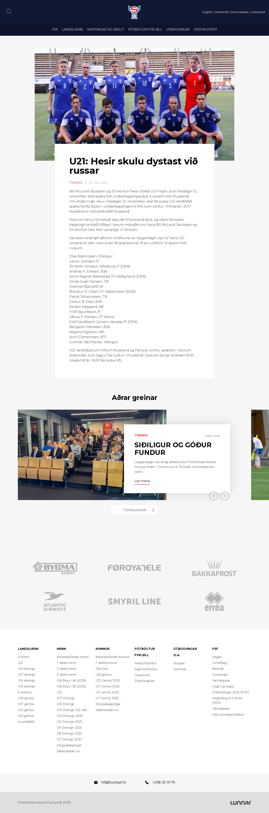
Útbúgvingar (178, 29)
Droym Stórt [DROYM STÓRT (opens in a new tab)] (205, 29)
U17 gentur (26, 704)
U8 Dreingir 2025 (69, 733)
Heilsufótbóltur (145, 663)
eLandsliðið (26, 722)
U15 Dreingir (65, 704)
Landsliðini (72, 29)
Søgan (217, 657)
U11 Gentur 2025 (107, 686)
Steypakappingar (69, 745)
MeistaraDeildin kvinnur (113, 657)
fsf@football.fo (114, 782)
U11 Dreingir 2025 (69, 722)
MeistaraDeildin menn (73, 657)
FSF (55, 29)
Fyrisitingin (220, 675)
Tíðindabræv (221, 709)
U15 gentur (26, 716)
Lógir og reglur (223, 686)
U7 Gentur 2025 (107, 698)
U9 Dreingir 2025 (69, 728)
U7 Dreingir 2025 (69, 739)
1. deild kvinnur (106, 663)
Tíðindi (76, 183)
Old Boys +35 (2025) (71, 686)
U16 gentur (26, 710)
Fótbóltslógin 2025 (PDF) (230, 692)
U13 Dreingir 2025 (69, 716)
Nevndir (218, 669)
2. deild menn (66, 669)
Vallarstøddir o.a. (68, 751)
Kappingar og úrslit (105, 29)
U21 (20, 663)
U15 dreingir (26, 686)
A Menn (23, 657)
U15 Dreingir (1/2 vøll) (72, 710)
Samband (258, 12)
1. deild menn (66, 663)
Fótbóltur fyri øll (145, 29)
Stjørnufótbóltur (146, 669)
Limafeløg (219, 663)
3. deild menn (66, 675)
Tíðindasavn (134, 510)
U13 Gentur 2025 (108, 680)
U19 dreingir (26, 669)
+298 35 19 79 (163, 782)
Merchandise (240, 12)
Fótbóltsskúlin (144, 681)
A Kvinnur (25, 692)
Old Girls (102, 669)
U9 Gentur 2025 (107, 692)
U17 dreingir (26, 675)
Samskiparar (221, 680)
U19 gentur (26, 698)
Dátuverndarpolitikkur (228, 714)
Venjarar (179, 663)
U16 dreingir (26, 680)
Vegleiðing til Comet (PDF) (227, 700)
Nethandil (221, 12)
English (207, 12)
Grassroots (142, 675)
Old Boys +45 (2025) (71, 680)
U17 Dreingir (66, 698)
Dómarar (179, 669)
